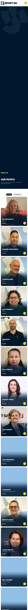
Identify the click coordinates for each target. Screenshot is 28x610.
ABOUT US (4, 173)
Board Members (17, 195)
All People (9, 195)
